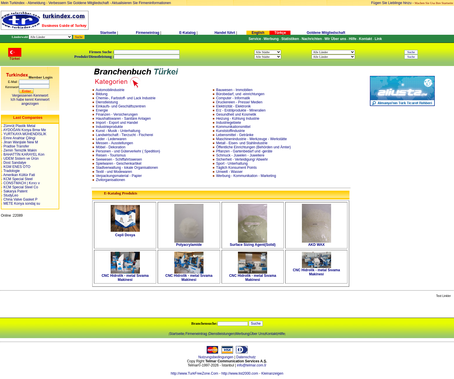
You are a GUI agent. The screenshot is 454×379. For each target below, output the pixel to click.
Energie (102, 110)
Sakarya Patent (14, 191)
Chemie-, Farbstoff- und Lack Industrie (126, 98)
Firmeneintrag (148, 33)
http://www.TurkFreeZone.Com (194, 373)
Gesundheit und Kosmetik (236, 114)
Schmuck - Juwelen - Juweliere (240, 155)
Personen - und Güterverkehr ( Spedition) (128, 151)
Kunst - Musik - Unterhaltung (118, 131)
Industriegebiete (228, 123)
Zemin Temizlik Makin (19, 150)
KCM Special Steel (17, 179)
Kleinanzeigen (272, 373)
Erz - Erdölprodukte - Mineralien (240, 110)
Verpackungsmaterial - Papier (119, 176)
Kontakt (271, 334)
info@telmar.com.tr (251, 365)
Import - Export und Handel (117, 123)
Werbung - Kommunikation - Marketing (246, 176)
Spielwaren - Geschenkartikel (118, 163)
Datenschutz (246, 357)
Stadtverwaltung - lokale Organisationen (127, 168)
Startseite (108, 33)
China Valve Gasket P (19, 199)
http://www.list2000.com (239, 373)
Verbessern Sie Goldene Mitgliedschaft (79, 3)
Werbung (242, 334)
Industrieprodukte (109, 127)
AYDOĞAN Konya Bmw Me (24, 130)
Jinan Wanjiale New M (20, 142)
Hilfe (281, 334)
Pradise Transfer (15, 146)
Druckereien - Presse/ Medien (239, 102)
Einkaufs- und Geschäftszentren (121, 106)
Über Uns (257, 334)
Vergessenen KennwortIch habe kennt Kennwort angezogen (30, 99)
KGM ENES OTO (16, 167)
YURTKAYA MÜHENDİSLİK (24, 134)
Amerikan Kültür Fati (18, 175)
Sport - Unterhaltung (232, 163)
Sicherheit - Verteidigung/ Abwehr (242, 159)
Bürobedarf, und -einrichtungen (240, 94)
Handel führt (225, 33)
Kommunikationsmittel (233, 127)
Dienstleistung (107, 102)
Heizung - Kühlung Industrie (237, 119)
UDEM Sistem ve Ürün (20, 159)
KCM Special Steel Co (20, 187)
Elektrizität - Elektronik (233, 106)
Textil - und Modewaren (114, 172)
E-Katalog (187, 33)
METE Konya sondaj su (21, 203)
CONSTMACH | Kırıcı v (21, 183)
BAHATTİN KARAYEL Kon (23, 154)
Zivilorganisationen (110, 180)
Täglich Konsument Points (236, 168)
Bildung (101, 94)
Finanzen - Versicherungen (117, 114)
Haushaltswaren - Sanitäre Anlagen (123, 119)
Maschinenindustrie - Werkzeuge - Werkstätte (251, 139)
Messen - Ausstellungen (114, 143)
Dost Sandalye (14, 163)
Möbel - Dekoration (110, 147)
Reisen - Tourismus (111, 155)
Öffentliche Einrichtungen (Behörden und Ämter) (253, 147)
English (258, 33)
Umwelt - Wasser (229, 172)
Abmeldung (36, 3)
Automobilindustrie (110, 90)
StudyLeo (10, 195)
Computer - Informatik (233, 98)
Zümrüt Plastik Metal (18, 126)
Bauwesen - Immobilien (234, 90)
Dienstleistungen (221, 334)
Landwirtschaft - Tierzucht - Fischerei (124, 135)
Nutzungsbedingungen (215, 357)
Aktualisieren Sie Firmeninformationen (141, 3)
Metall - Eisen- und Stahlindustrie (241, 143)
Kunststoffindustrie (230, 131)
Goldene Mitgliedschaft (326, 33)
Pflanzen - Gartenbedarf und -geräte (244, 151)
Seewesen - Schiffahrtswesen (119, 159)
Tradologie (11, 171)
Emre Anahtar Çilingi (18, 138)
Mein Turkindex (13, 3)
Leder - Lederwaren (111, 139)
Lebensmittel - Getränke (234, 135)
